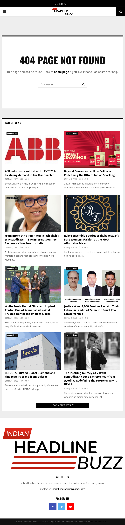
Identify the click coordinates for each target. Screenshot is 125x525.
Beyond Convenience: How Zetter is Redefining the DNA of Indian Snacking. (90, 173)
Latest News (13, 123)
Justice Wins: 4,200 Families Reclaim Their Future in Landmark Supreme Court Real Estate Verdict (91, 310)
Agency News (12, 133)
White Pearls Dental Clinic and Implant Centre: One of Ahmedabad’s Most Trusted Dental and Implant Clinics (30, 310)
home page (61, 72)
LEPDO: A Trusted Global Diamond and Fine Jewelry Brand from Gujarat (30, 375)
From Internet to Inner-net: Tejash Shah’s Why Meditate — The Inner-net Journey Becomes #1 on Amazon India (32, 239)
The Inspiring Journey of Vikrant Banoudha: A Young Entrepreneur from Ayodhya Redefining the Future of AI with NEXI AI (91, 379)
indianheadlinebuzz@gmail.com (68, 489)
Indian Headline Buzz (99, 522)
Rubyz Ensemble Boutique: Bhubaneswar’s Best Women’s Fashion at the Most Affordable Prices (91, 239)
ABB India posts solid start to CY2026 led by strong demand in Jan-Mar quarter (31, 173)
